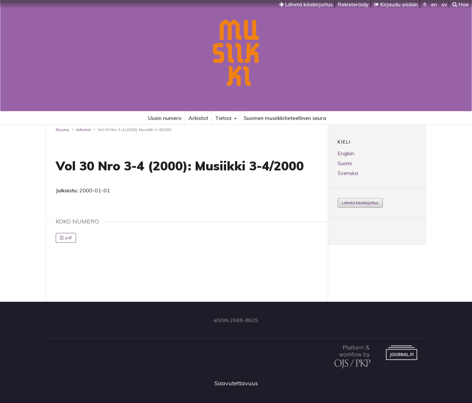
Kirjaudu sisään (396, 4)
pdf (68, 237)
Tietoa (224, 118)
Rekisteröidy (353, 4)
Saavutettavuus (236, 383)
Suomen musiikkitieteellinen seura (285, 118)
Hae (460, 4)
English (346, 153)
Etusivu (62, 129)
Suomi (345, 163)
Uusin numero (165, 118)
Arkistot (198, 118)
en (434, 4)
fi (424, 4)
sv (444, 4)
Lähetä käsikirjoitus (306, 4)
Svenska (348, 173)
